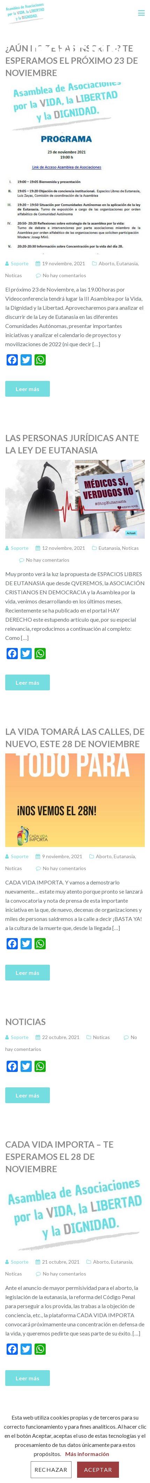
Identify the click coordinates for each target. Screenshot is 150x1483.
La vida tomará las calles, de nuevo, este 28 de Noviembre (75, 737)
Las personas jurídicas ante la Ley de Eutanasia (72, 443)
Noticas (13, 275)
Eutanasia (127, 263)
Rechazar (51, 1469)
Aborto (106, 263)
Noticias (25, 1021)
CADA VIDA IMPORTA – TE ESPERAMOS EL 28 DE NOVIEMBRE (59, 1156)
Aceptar (98, 1469)
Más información (87, 1453)
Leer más (27, 388)
